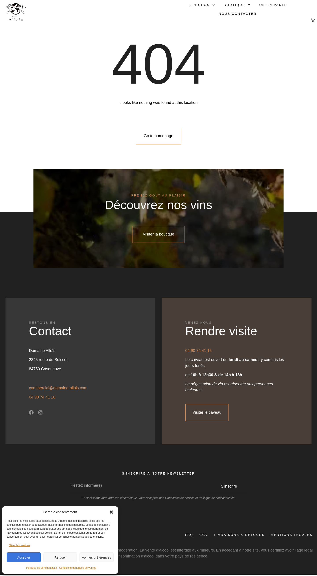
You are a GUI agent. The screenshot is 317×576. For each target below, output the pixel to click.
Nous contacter (238, 13)
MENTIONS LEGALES (292, 536)
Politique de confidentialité (41, 567)
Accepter (23, 557)
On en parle (273, 5)
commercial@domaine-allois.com (58, 389)
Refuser (60, 557)
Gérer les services (19, 545)
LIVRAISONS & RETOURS (239, 536)
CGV (203, 536)
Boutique (237, 5)
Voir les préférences (96, 557)
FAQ (188, 536)
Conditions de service (180, 499)
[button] (111, 512)
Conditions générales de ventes (77, 567)
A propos (201, 5)
